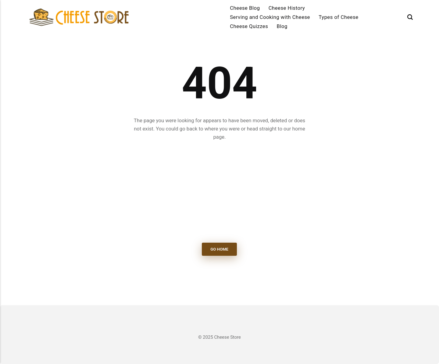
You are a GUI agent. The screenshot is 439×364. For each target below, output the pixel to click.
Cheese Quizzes (249, 26)
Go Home (220, 249)
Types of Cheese (339, 17)
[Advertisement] (219, 192)
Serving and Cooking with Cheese (270, 17)
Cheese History (287, 8)
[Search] (410, 17)
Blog (282, 26)
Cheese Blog (245, 8)
